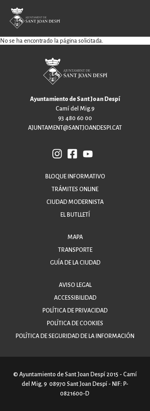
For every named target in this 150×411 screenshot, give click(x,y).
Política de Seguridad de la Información (75, 336)
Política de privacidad (75, 310)
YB (87, 153)
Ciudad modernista (75, 202)
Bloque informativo (75, 176)
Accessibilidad (75, 297)
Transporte (75, 250)
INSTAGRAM (57, 153)
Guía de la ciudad (75, 262)
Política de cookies (75, 323)
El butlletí (75, 214)
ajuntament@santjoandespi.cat (75, 127)
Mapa (75, 237)
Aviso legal (75, 285)
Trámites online (75, 189)
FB (73, 153)
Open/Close (137, 19)
